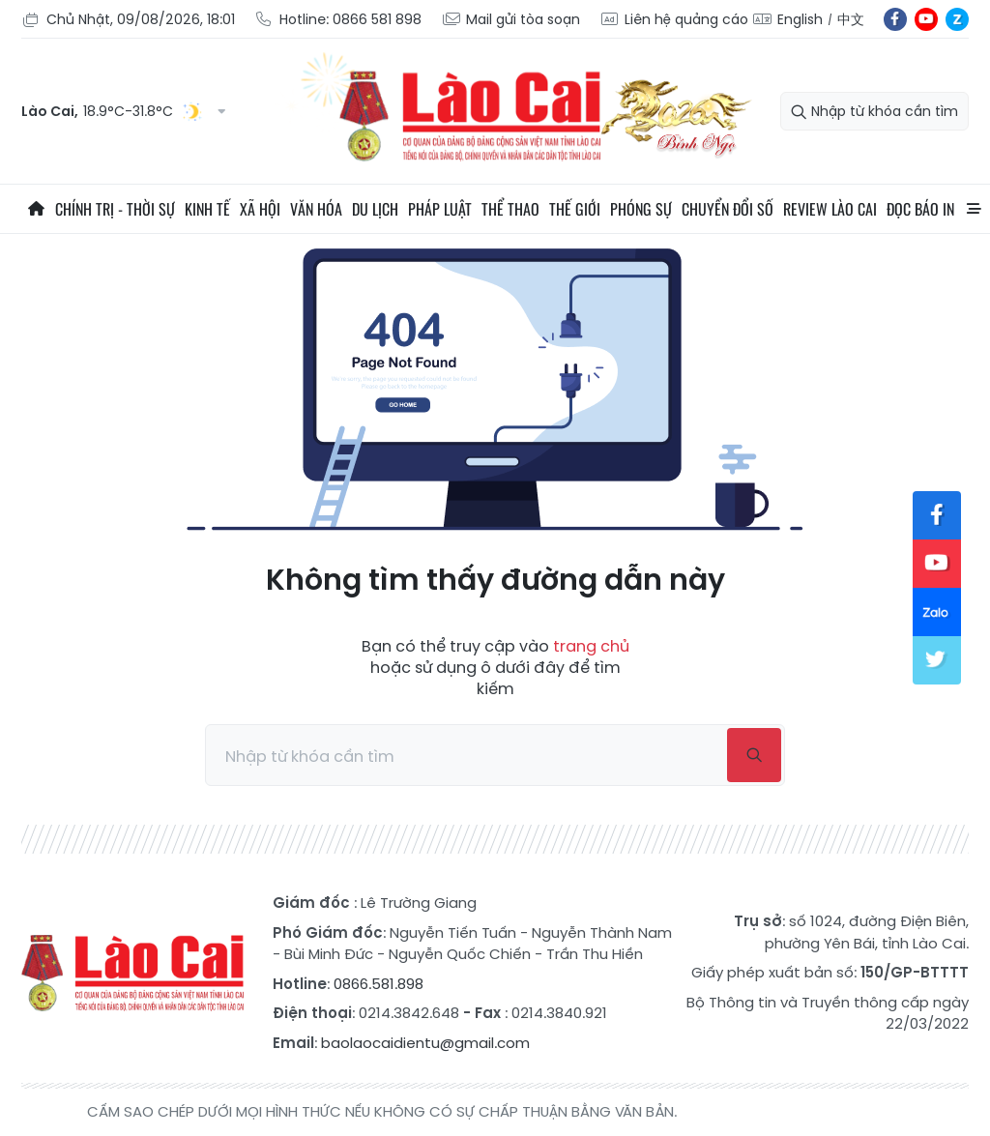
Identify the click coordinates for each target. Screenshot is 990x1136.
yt (926, 19)
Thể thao (510, 208)
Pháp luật (440, 208)
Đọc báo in (920, 208)
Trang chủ (35, 209)
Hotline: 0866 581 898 (338, 20)
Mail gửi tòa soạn (510, 20)
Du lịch (375, 208)
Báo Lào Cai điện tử (132, 973)
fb (895, 19)
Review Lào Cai (830, 208)
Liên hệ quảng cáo (673, 20)
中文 (850, 19)
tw (937, 660)
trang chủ (591, 646)
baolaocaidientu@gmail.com (425, 1043)
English (800, 19)
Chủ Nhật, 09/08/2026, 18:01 (128, 20)
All (973, 209)
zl (957, 19)
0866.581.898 (378, 984)
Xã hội (260, 208)
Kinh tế (207, 208)
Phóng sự (641, 208)
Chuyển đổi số (727, 208)
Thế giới (574, 208)
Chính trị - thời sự (115, 208)
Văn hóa (316, 208)
